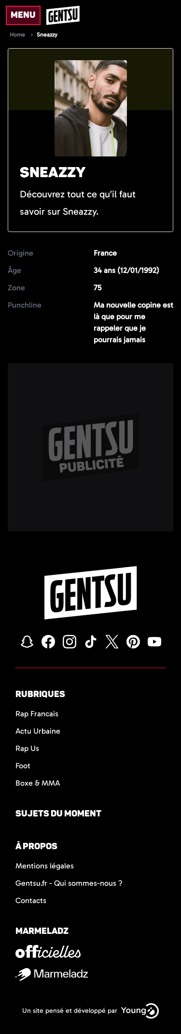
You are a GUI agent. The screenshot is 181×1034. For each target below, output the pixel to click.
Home (17, 34)
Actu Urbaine (37, 731)
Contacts (30, 900)
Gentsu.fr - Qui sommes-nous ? (69, 883)
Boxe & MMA (37, 783)
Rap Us (27, 748)
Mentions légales (44, 865)
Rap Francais (36, 713)
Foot (22, 765)
